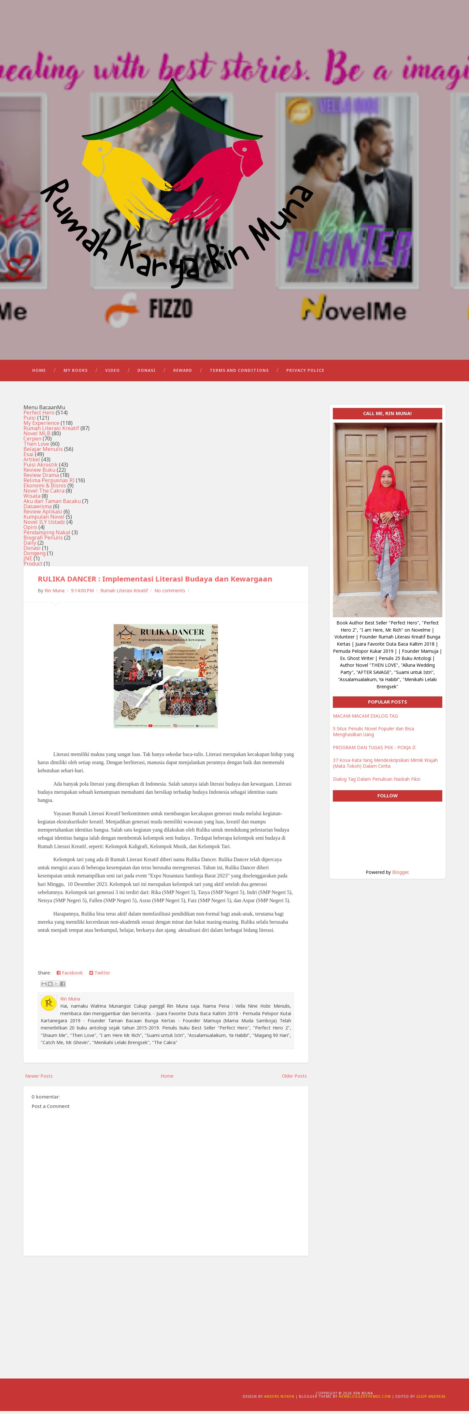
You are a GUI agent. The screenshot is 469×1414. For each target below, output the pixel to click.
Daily (29, 546)
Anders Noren (279, 1399)
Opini (30, 530)
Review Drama (41, 478)
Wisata (31, 499)
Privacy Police (305, 373)
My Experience (41, 426)
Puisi (29, 421)
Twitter (99, 976)
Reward (182, 373)
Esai (28, 457)
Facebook (70, 976)
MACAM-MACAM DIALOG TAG (365, 719)
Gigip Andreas (431, 1399)
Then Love (36, 447)
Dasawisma (37, 509)
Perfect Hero (38, 415)
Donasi (146, 373)
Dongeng (34, 556)
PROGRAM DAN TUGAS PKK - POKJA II (374, 750)
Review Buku (39, 473)
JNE (27, 561)
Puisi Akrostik (40, 467)
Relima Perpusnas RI (49, 483)
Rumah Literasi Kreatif (51, 431)
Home (39, 373)
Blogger (400, 875)
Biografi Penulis (43, 540)
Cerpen (32, 441)
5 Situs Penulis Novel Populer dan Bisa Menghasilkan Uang (373, 735)
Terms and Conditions (239, 373)
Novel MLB (36, 436)
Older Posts (294, 1079)
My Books (76, 373)
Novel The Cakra (43, 493)
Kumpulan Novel (43, 520)
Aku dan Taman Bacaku (52, 504)
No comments (169, 594)
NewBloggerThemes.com (365, 1399)
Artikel (31, 462)
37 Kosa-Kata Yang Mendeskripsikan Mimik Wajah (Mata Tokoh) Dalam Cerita (385, 766)
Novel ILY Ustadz (44, 525)
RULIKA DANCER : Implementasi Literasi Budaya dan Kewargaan (155, 582)
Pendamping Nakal (46, 535)
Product (32, 566)
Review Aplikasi (42, 514)
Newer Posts (39, 1079)
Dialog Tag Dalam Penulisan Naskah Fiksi (376, 782)
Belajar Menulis (43, 452)
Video (112, 373)
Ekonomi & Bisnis (44, 488)
